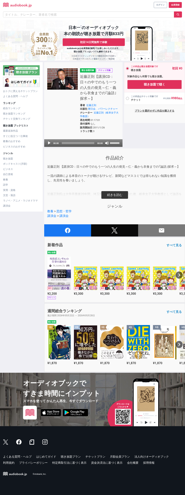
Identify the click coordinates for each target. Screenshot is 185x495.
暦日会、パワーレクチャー (103, 108)
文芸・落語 (9, 195)
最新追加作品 (10, 130)
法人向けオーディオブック (152, 456)
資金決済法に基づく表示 (107, 462)
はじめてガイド (46, 456)
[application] (83, 143)
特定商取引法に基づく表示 (69, 462)
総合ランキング (11, 108)
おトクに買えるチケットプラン (20, 91)
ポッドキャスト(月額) (15, 163)
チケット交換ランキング (16, 118)
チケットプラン (95, 456)
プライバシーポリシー (33, 462)
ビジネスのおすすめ (14, 146)
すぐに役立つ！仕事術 (15, 136)
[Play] (49, 143)
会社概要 (133, 462)
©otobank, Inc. (39, 474)
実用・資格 (9, 190)
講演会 (6, 205)
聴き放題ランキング (14, 113)
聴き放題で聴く (154, 84)
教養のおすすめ (11, 141)
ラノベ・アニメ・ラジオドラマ (20, 200)
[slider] (78, 143)
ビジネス (8, 169)
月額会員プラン (120, 456)
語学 (5, 184)
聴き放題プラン (71, 456)
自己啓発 (8, 174)
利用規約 (8, 462)
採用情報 (149, 462)
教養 (5, 179)
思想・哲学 (64, 211)
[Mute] (107, 143)
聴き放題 (8, 158)
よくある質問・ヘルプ (15, 96)
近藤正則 (91, 105)
